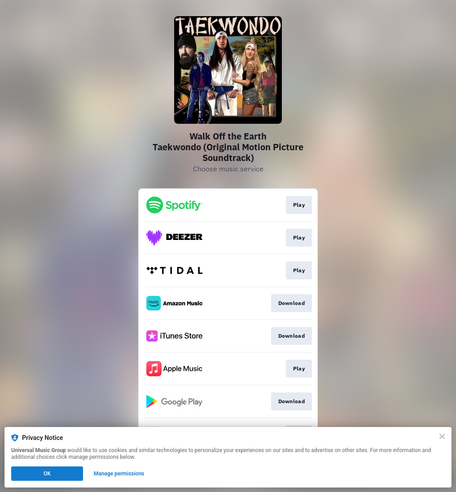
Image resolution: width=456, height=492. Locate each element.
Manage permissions (119, 473)
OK (47, 473)
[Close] (442, 436)
